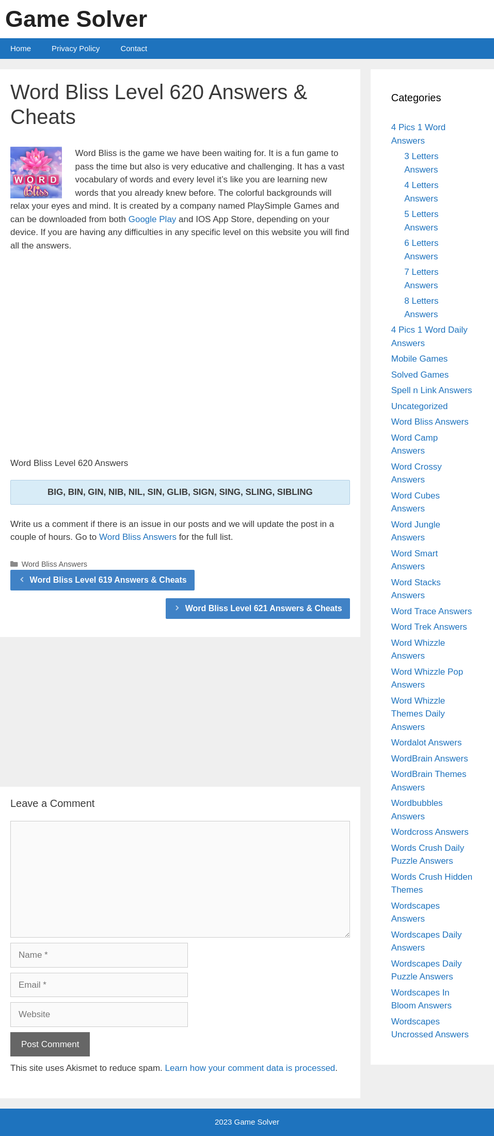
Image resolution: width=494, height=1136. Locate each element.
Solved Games (420, 375)
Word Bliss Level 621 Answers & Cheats (263, 608)
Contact (133, 48)
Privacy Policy (76, 48)
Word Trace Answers (431, 611)
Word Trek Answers (429, 627)
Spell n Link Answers (431, 390)
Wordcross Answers (430, 832)
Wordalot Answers (426, 743)
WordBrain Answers (429, 759)
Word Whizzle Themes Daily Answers (418, 714)
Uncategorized (419, 406)
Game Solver (76, 19)
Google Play (153, 219)
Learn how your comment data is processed (250, 1068)
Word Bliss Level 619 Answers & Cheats (108, 579)
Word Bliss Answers (138, 537)
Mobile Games (419, 359)
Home (20, 48)
